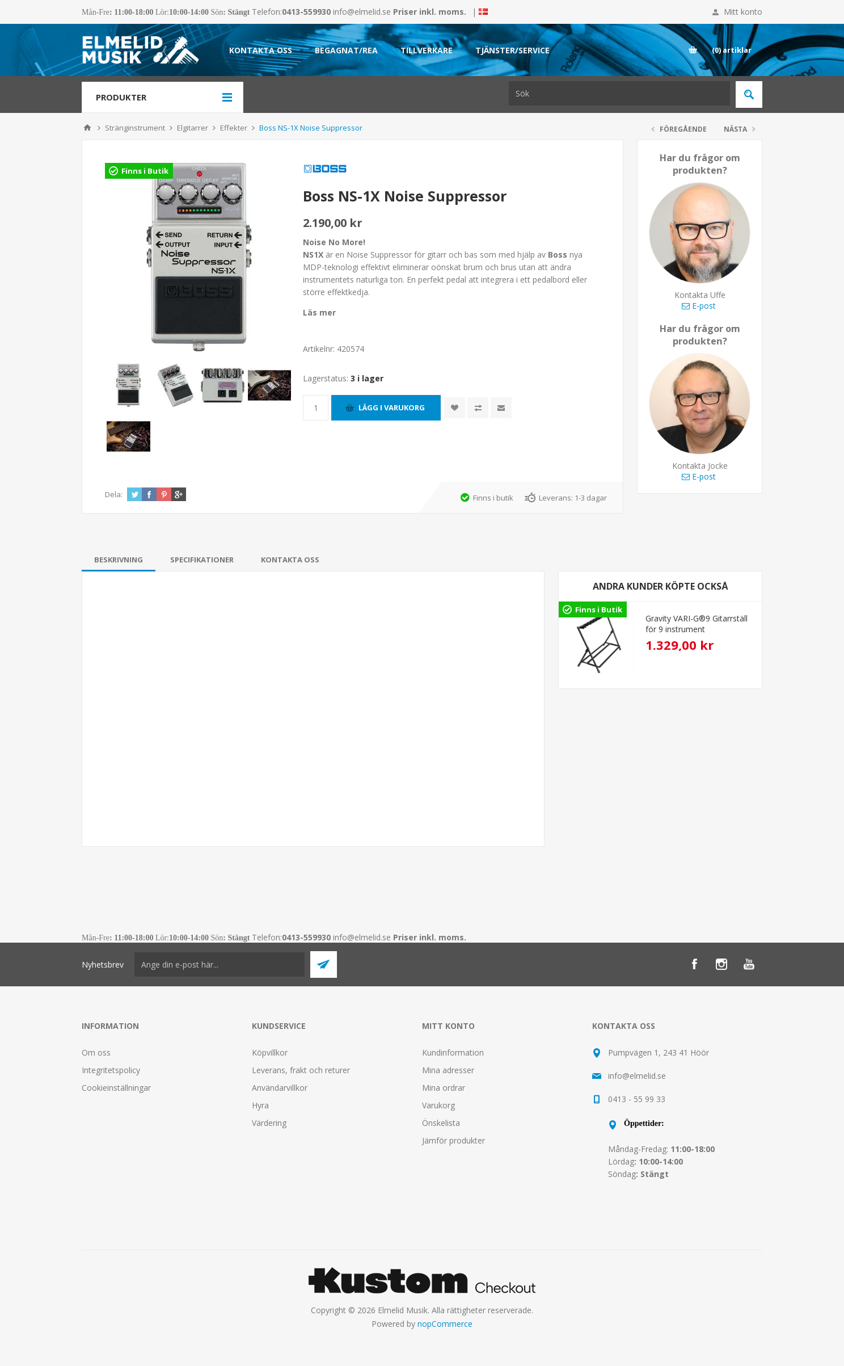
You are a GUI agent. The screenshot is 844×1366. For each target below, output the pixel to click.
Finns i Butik (144, 171)
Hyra (260, 1105)
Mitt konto (743, 11)
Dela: (114, 494)
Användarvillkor (279, 1087)
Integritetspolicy (111, 1070)
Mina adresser (448, 1070)
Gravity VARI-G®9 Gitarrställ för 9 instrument (696, 623)
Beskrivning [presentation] (118, 559)
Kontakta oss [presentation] (290, 559)
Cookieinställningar (116, 1087)
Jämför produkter (453, 1140)
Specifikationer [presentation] (202, 559)
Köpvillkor (270, 1052)
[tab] (118, 559)
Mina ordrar (443, 1087)
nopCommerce (444, 1323)
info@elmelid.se (362, 11)
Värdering (269, 1122)
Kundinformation (453, 1052)
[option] (660, 642)
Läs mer (319, 312)
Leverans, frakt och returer (301, 1070)
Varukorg (438, 1105)
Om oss (96, 1052)
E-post (699, 305)
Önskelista (441, 1122)
